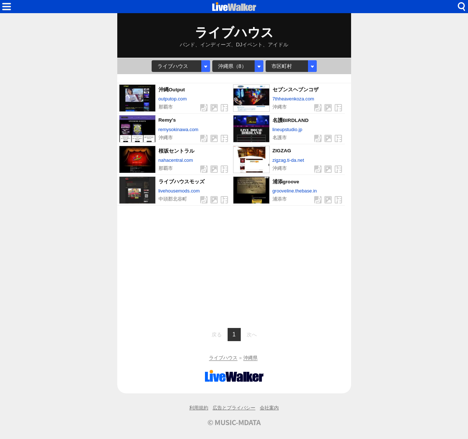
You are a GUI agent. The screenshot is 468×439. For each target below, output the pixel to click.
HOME (234, 6)
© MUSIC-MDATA (234, 422)
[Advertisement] (234, 266)
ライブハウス (223, 357)
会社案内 (269, 408)
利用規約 (198, 408)
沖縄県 (250, 357)
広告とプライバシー (234, 408)
